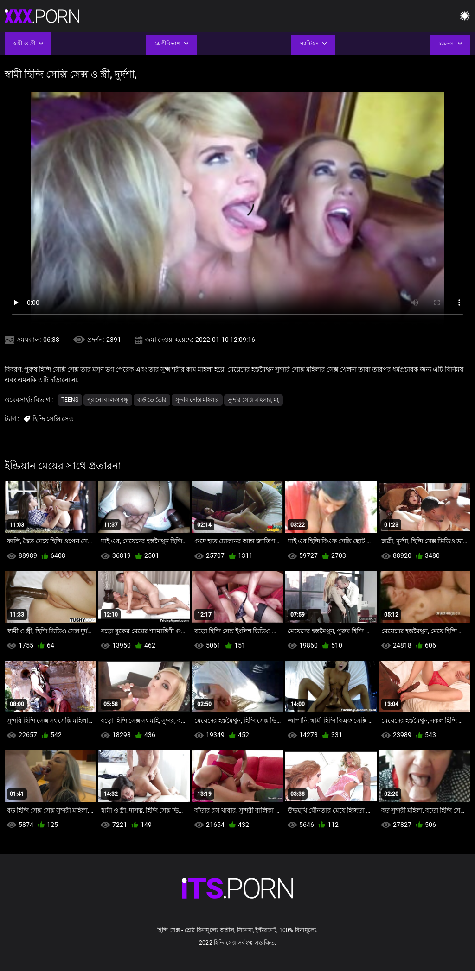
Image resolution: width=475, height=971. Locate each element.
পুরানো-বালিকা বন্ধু (107, 400)
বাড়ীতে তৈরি (152, 400)
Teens (69, 400)
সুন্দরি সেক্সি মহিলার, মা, (253, 400)
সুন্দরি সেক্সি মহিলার (197, 400)
